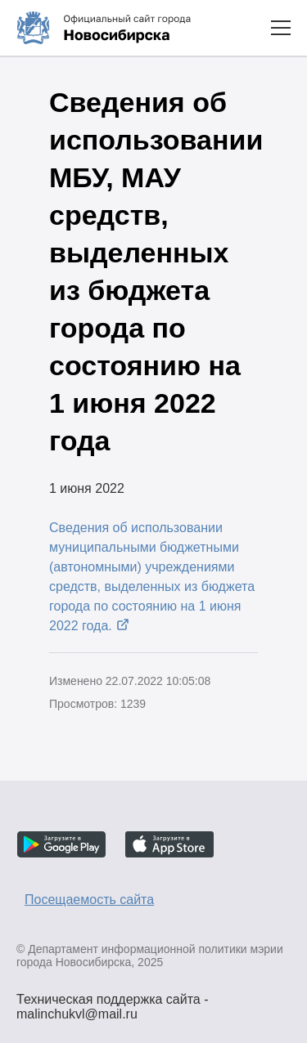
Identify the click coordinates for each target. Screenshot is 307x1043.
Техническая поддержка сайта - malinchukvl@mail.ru (112, 1001)
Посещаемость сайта (89, 899)
